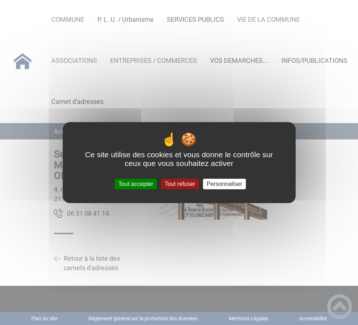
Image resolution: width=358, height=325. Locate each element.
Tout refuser (180, 184)
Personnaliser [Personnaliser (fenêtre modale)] (224, 184)
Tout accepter (135, 184)
